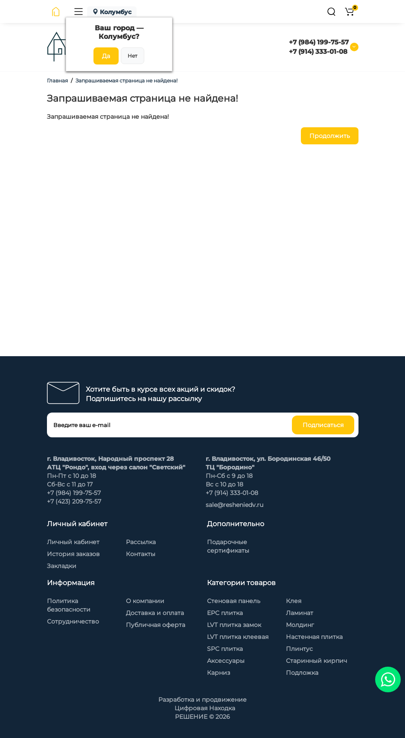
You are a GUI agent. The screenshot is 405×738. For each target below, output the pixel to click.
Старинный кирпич (316, 661)
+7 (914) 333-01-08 (318, 51)
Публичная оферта (155, 625)
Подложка (302, 672)
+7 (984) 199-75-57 (319, 42)
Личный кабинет (73, 542)
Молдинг (300, 625)
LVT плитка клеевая (237, 637)
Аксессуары (226, 661)
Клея (293, 601)
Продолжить (329, 136)
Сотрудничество (73, 621)
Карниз (218, 672)
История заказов (73, 554)
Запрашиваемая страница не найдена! (127, 80)
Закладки (61, 566)
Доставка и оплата (155, 613)
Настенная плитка (314, 637)
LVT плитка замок (234, 625)
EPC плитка (225, 613)
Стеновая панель (233, 601)
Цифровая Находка (205, 708)
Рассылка (141, 542)
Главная (57, 80)
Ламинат (299, 613)
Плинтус (299, 649)
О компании (145, 601)
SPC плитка (225, 649)
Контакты (140, 554)
